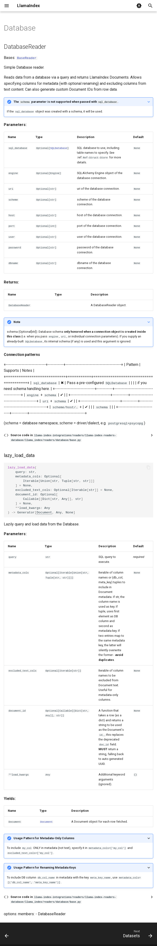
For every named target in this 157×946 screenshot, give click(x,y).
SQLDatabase (58, 147)
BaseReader (26, 57)
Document (44, 512)
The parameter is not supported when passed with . (65, 101)
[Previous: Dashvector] (7, 934)
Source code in (63, 437)
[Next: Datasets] (136, 934)
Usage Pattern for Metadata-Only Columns (43, 838)
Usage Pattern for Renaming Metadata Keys (44, 867)
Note (16, 321)
